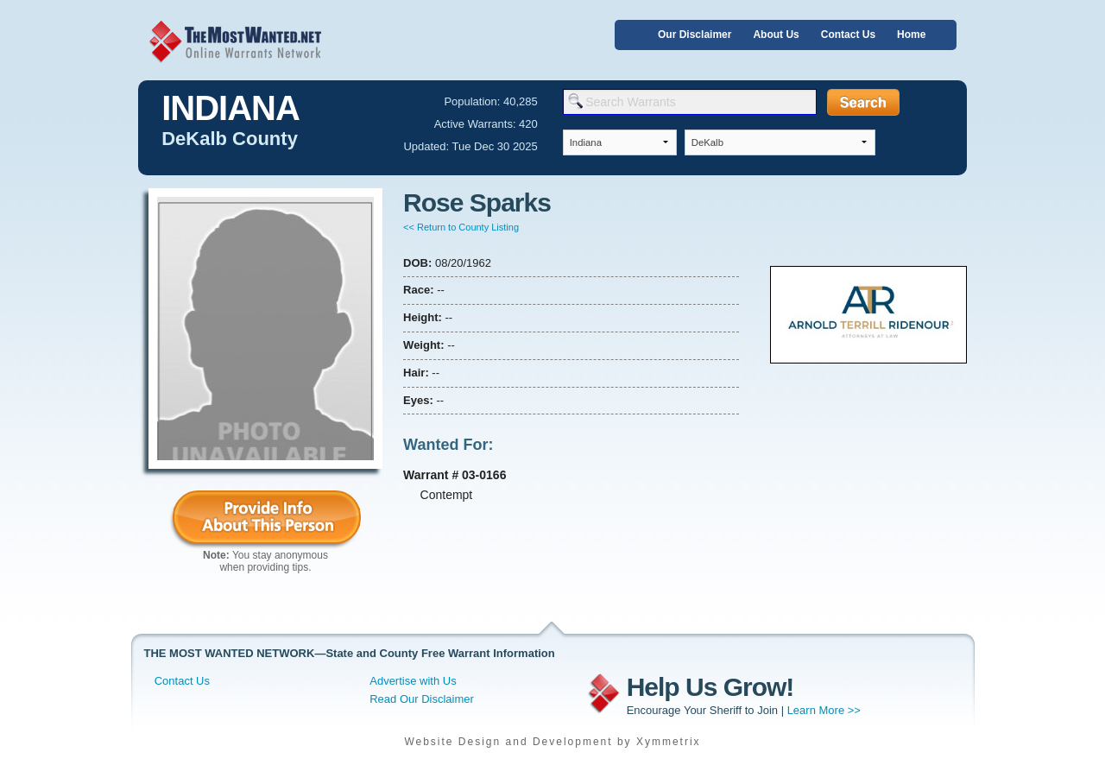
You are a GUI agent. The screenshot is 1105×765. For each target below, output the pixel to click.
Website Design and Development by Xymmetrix (552, 742)
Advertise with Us (412, 680)
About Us (776, 34)
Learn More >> (824, 710)
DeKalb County (229, 138)
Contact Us (848, 34)
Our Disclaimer (694, 34)
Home (911, 34)
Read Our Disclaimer (421, 698)
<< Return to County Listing (461, 227)
